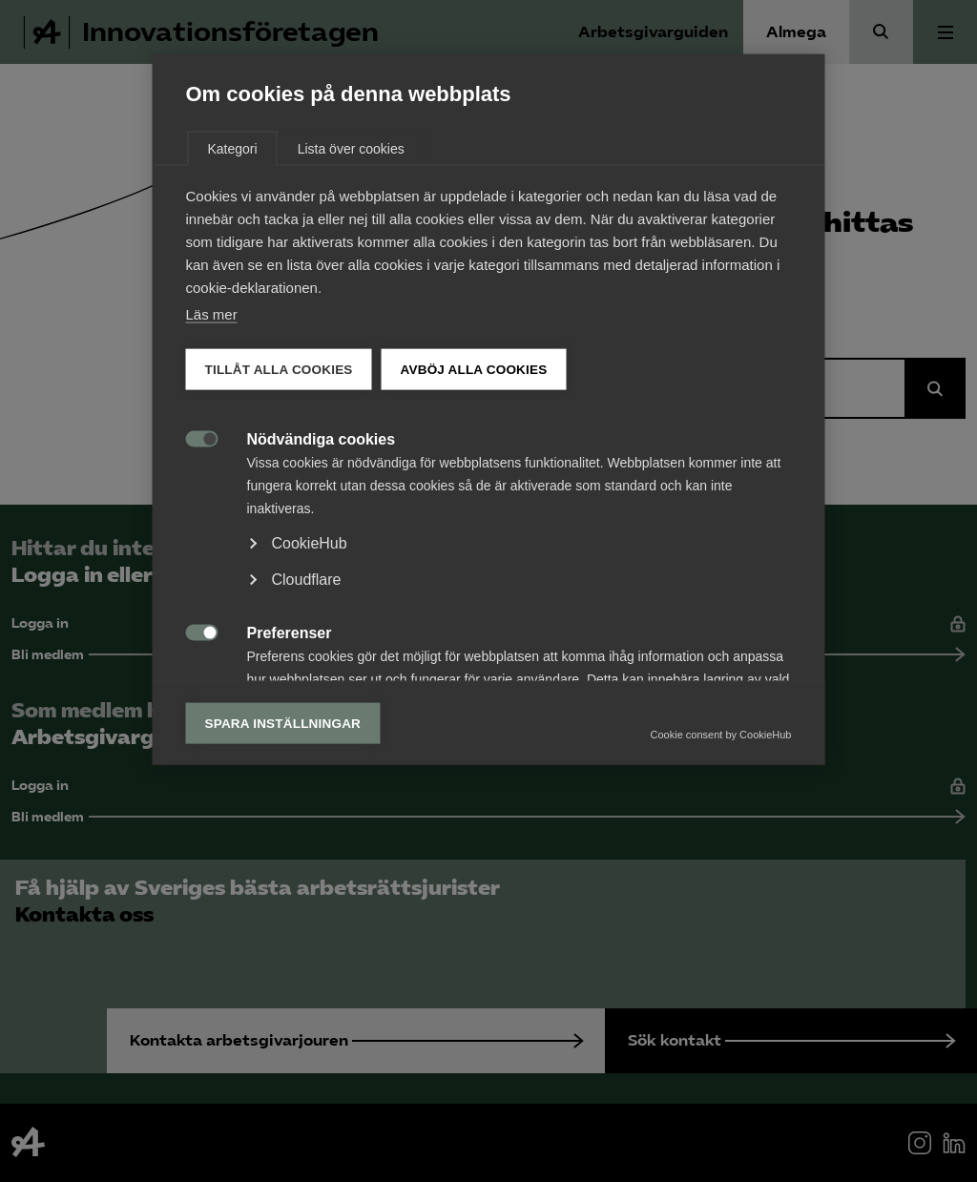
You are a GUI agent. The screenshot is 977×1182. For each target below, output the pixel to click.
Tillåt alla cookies (279, 551)
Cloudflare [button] (307, 761)
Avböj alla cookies (474, 551)
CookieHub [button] (309, 724)
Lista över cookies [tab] (351, 330)
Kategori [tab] (233, 330)
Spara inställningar (283, 905)
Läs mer (212, 495)
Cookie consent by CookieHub (721, 916)
